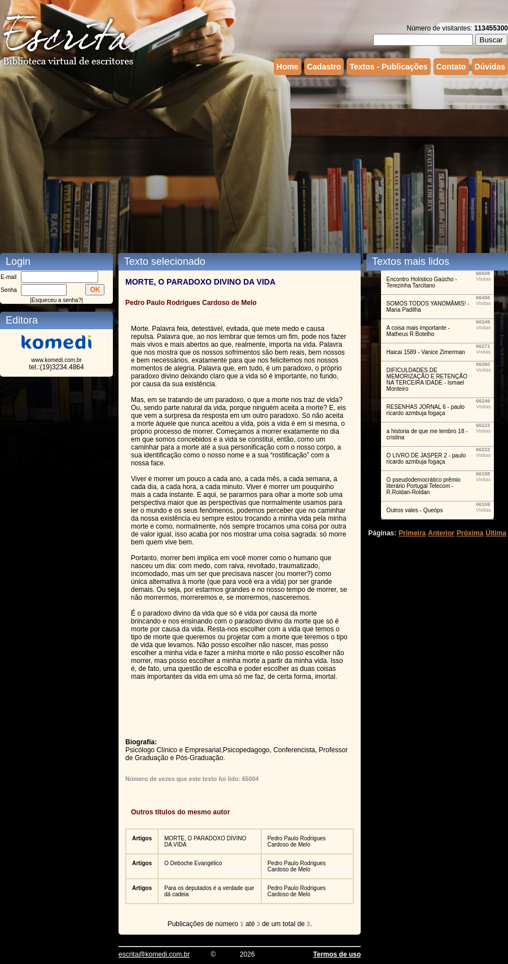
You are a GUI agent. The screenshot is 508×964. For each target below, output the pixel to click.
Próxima (470, 533)
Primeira (412, 533)
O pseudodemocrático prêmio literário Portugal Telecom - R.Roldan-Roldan (424, 486)
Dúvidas (490, 66)
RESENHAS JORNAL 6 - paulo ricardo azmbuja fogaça (426, 410)
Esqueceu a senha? (56, 300)
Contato (451, 66)
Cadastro (324, 66)
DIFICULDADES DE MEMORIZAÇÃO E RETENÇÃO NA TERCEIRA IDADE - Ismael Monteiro (427, 379)
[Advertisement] (170, 163)
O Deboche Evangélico (193, 863)
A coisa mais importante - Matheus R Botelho (418, 331)
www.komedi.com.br (56, 360)
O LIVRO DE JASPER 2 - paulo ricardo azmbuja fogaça (426, 458)
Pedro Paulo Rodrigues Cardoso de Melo (297, 841)
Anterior (441, 533)
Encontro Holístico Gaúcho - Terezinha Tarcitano (422, 282)
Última (495, 533)
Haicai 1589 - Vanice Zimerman (426, 352)
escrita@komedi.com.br (154, 954)
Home (288, 66)
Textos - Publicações (388, 66)
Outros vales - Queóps (415, 510)
